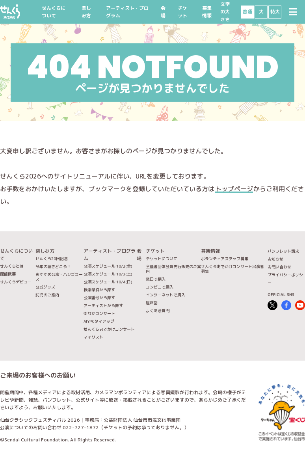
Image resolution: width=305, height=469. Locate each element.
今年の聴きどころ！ (53, 266)
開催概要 (8, 274)
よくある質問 (157, 310)
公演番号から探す (99, 297)
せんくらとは (12, 266)
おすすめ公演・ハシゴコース (59, 277)
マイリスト (93, 337)
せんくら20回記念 (51, 258)
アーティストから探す (103, 305)
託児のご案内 (47, 295)
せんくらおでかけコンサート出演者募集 (232, 269)
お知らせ (275, 259)
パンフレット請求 (283, 251)
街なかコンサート (99, 313)
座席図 (152, 302)
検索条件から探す (99, 289)
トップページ (234, 188)
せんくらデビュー (16, 282)
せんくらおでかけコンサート (109, 329)
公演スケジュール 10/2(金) (108, 266)
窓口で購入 (156, 279)
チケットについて (161, 258)
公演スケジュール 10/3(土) (108, 274)
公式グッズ (45, 287)
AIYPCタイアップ (99, 321)
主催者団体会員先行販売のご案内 (173, 269)
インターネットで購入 (165, 295)
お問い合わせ (279, 267)
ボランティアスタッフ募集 (224, 258)
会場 (163, 12)
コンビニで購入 (159, 287)
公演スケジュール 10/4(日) (108, 282)
